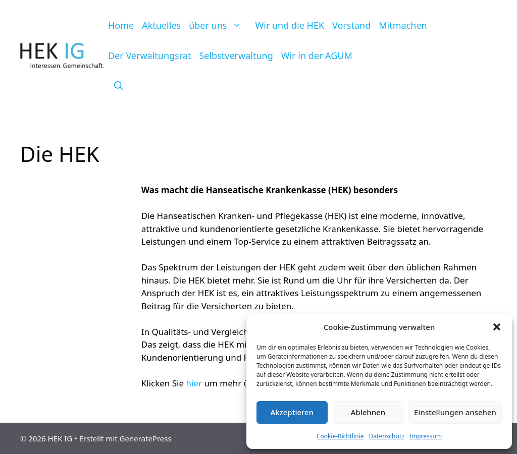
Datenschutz (386, 436)
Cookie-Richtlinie (340, 436)
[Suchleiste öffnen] (118, 86)
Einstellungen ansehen (455, 412)
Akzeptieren (292, 412)
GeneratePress (146, 438)
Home (121, 25)
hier (194, 383)
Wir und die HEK (290, 25)
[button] (497, 327)
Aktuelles (161, 25)
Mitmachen (403, 25)
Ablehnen (368, 412)
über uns (220, 25)
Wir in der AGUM (316, 55)
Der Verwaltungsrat (149, 55)
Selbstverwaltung (236, 55)
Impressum (425, 436)
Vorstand (351, 25)
